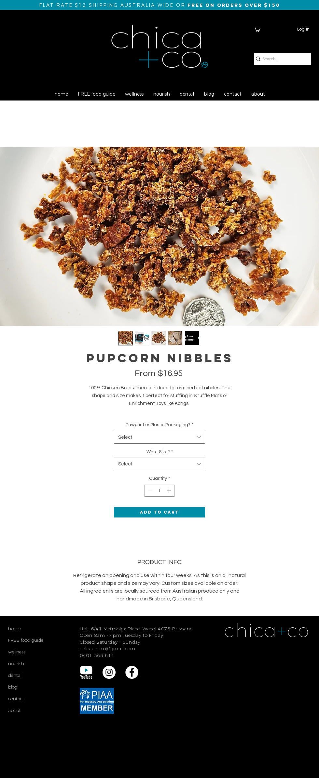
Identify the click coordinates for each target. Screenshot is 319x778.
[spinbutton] (159, 490)
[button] (257, 29)
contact (16, 699)
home (14, 628)
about (14, 710)
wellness (16, 652)
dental (14, 675)
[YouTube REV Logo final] (86, 672)
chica (250, 630)
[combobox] (159, 437)
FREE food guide (25, 640)
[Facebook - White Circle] (131, 672)
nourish (16, 663)
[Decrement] (150, 490)
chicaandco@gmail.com (107, 648)
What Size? (159, 451)
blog (12, 687)
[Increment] (169, 490)
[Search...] (279, 59)
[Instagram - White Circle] (109, 672)
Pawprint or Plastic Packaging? (159, 425)
